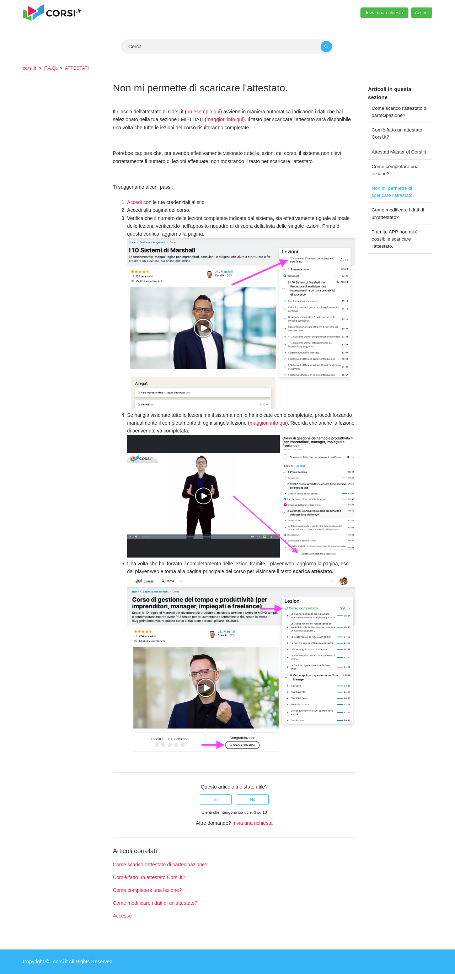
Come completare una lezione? (394, 170)
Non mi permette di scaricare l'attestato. (392, 191)
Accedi (134, 202)
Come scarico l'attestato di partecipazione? (399, 112)
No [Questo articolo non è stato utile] (252, 799)
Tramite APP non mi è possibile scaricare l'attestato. (394, 239)
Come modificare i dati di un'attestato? (397, 213)
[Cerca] (227, 46)
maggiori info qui (225, 119)
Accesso (122, 916)
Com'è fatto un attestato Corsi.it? (396, 133)
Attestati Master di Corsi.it (398, 152)
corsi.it (29, 68)
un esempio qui (203, 111)
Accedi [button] (422, 12)
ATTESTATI (77, 68)
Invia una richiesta (384, 12)
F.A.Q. (50, 68)
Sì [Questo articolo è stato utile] (216, 799)
